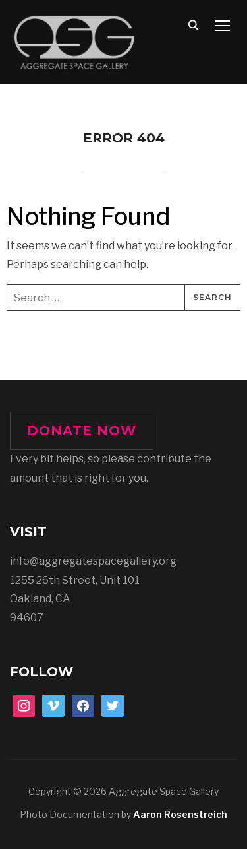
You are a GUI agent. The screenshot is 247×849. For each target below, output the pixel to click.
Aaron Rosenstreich (180, 814)
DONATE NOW (81, 431)
